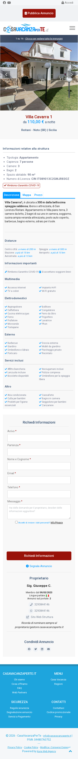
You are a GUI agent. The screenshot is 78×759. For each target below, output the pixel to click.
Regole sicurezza (19, 708)
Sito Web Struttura (39, 617)
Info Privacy (57, 522)
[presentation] (39, 536)
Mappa (27, 194)
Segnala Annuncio (39, 566)
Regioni (58, 683)
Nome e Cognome (19, 459)
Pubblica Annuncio (39, 13)
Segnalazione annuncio (19, 712)
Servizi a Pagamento (19, 716)
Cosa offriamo (20, 683)
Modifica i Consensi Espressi (55, 747)
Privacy (58, 716)
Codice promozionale (58, 712)
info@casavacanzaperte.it (57, 736)
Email (11, 473)
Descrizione (11, 194)
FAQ (19, 688)
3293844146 (39, 604)
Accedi (67, 2)
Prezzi (38, 194)
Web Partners (19, 692)
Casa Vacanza (58, 679)
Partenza (13, 445)
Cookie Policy (31, 747)
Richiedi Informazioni (39, 556)
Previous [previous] (6, 74)
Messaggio (14, 501)
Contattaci (58, 708)
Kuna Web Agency (46, 751)
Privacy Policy (15, 747)
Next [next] (72, 74)
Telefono (13, 487)
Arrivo (12, 431)
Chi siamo (19, 679)
